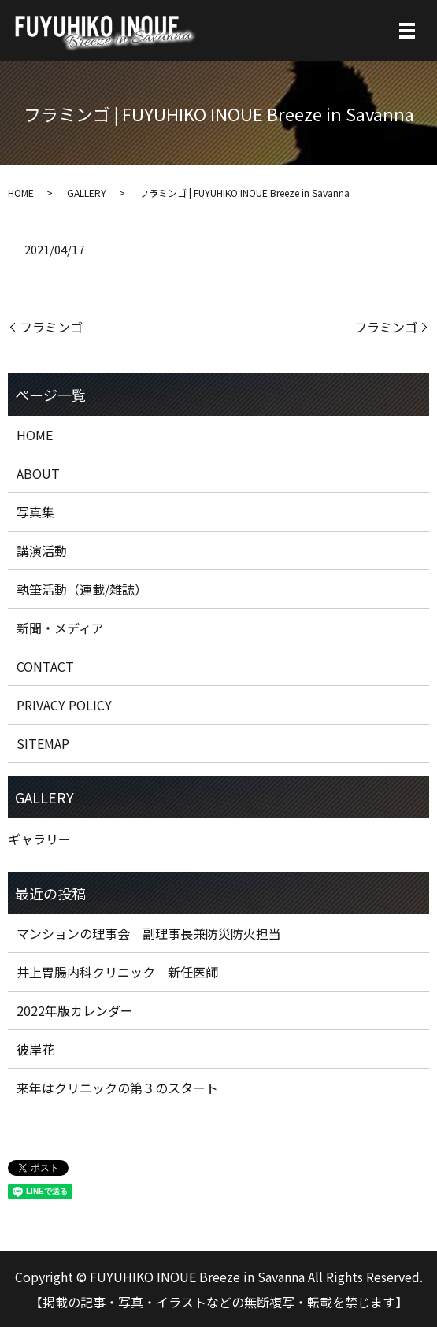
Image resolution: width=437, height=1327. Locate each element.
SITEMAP (43, 743)
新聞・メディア (60, 627)
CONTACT (45, 666)
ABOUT (38, 473)
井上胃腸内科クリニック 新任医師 (117, 971)
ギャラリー (39, 838)
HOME (21, 192)
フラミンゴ (51, 326)
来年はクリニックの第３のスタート (117, 1087)
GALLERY (86, 192)
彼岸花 (35, 1049)
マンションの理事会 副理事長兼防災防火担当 (149, 933)
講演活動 (42, 550)
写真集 (35, 511)
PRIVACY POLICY (64, 704)
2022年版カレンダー (75, 1010)
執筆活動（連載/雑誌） (82, 589)
